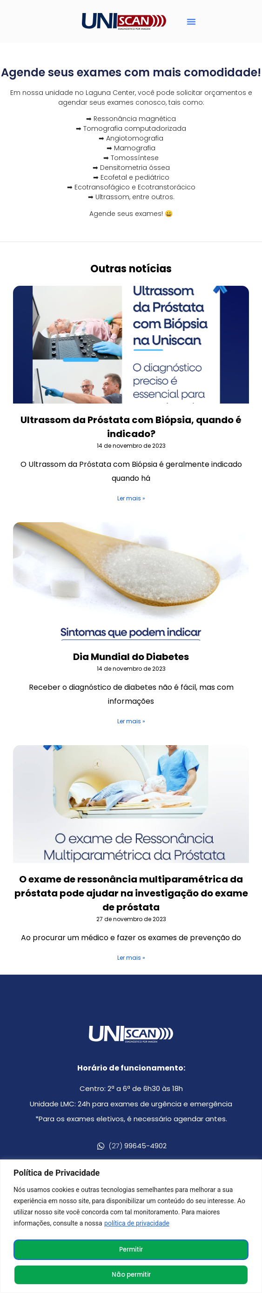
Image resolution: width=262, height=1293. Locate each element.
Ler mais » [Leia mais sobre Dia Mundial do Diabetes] (131, 724)
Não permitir (131, 1275)
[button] (191, 21)
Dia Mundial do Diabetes (131, 659)
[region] (131, 1226)
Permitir (131, 1249)
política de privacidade (136, 1224)
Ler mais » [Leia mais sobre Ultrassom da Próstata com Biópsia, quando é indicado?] (131, 501)
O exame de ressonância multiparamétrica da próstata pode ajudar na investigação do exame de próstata (131, 895)
